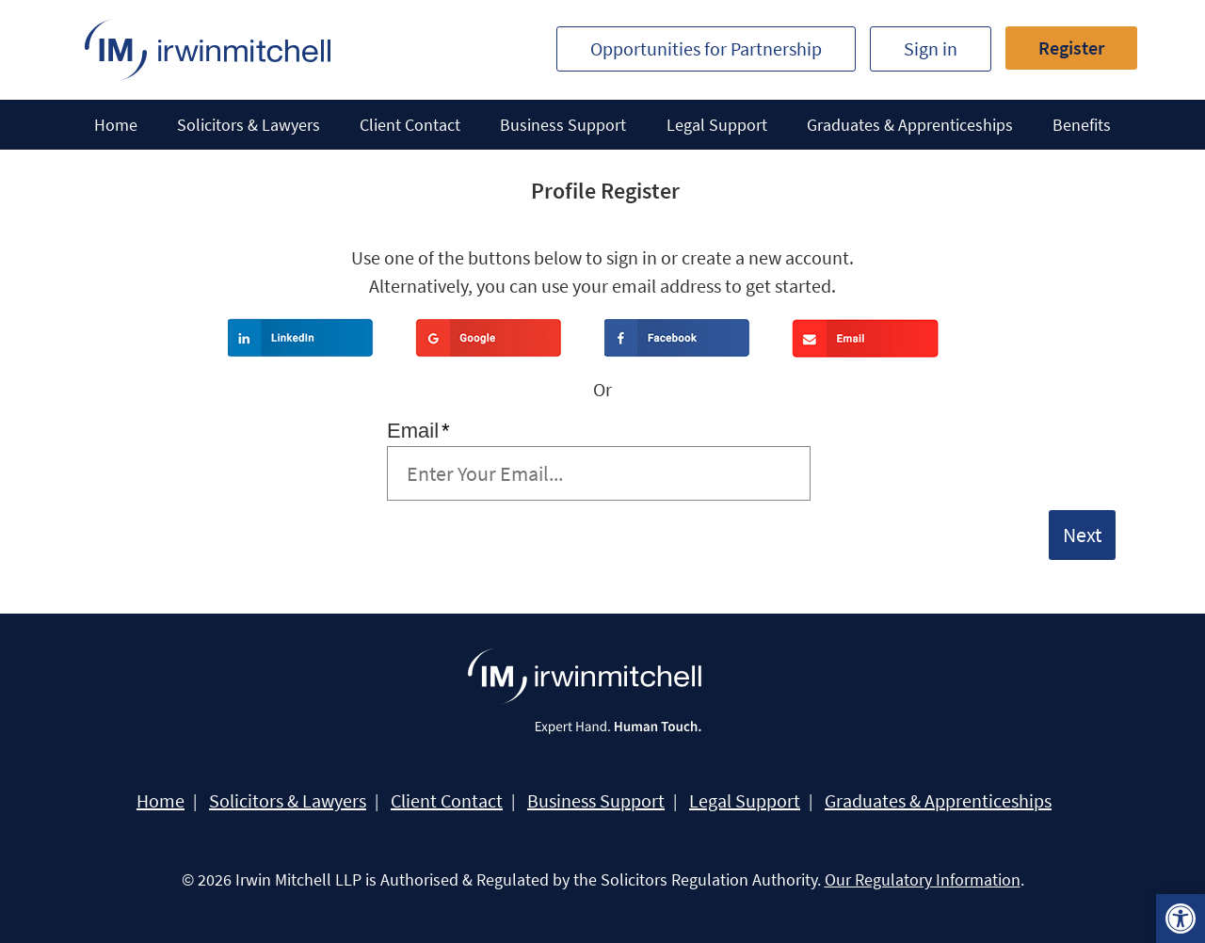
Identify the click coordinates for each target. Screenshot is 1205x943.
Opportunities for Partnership (706, 48)
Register (1071, 47)
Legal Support (717, 125)
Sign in (930, 48)
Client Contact (410, 125)
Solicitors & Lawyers (248, 125)
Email (418, 430)
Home (115, 125)
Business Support (563, 125)
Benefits (1081, 125)
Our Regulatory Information (922, 879)
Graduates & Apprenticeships (910, 125)
